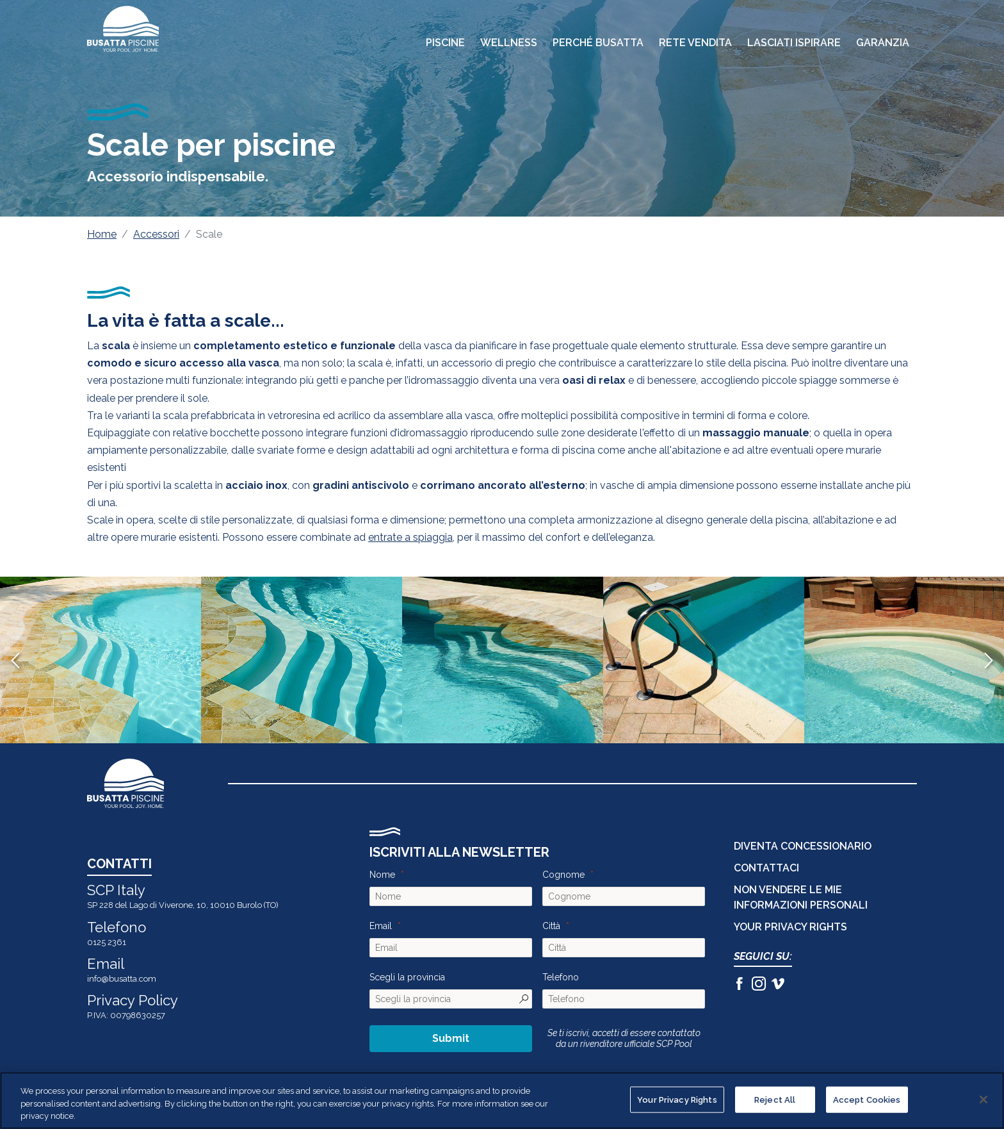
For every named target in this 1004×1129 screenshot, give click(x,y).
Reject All (774, 1099)
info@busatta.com (121, 979)
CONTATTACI (766, 868)
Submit (450, 1038)
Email (380, 926)
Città (551, 926)
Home (102, 234)
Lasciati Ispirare (794, 43)
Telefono (560, 977)
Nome (382, 874)
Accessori (156, 234)
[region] (502, 1100)
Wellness (508, 43)
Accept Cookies (867, 1099)
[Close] (983, 1099)
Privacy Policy (132, 1000)
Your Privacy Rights (790, 927)
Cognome (563, 874)
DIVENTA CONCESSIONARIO (802, 846)
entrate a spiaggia (410, 537)
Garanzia (882, 43)
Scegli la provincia (407, 977)
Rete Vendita (695, 43)
